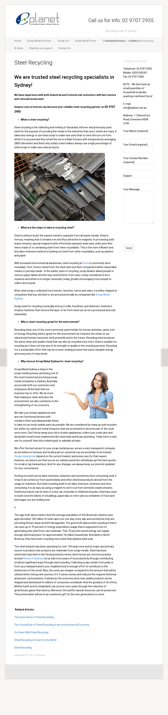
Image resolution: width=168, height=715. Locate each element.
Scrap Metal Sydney (116, 41)
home (85, 263)
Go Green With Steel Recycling (31, 632)
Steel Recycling (23, 647)
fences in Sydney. (33, 558)
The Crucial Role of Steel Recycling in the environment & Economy (51, 624)
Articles (132, 41)
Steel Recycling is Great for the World (35, 640)
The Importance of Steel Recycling (34, 617)
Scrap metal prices (25, 456)
